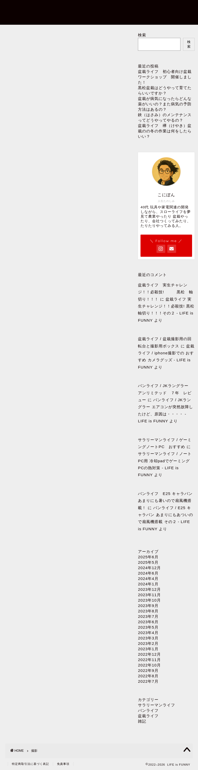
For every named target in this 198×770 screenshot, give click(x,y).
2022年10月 (149, 665)
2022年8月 (148, 676)
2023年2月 (148, 643)
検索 (142, 35)
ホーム (51, 8)
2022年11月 (149, 659)
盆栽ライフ (148, 716)
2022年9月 (148, 670)
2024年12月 (149, 568)
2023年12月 (149, 589)
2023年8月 (148, 611)
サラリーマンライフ (156, 705)
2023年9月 (148, 605)
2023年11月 (149, 595)
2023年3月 (148, 638)
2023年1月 (148, 649)
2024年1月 (148, 584)
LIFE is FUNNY (16, 11)
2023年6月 (148, 622)
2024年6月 (148, 573)
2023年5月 (148, 627)
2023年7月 (148, 616)
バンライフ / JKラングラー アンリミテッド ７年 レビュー (165, 392)
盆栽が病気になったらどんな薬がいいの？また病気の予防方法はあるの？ (165, 104)
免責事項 (63, 763)
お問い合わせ (110, 8)
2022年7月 (148, 681)
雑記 (142, 721)
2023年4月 (148, 632)
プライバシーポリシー (65, 18)
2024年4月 (148, 578)
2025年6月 (148, 557)
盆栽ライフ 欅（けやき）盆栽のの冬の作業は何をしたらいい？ (165, 131)
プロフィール (77, 8)
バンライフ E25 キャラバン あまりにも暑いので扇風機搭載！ (165, 500)
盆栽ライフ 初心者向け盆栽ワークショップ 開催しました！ (165, 76)
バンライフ (148, 710)
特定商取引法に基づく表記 (30, 763)
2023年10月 (149, 600)
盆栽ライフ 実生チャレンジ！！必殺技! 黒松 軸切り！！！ (165, 292)
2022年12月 (149, 654)
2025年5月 (148, 562)
